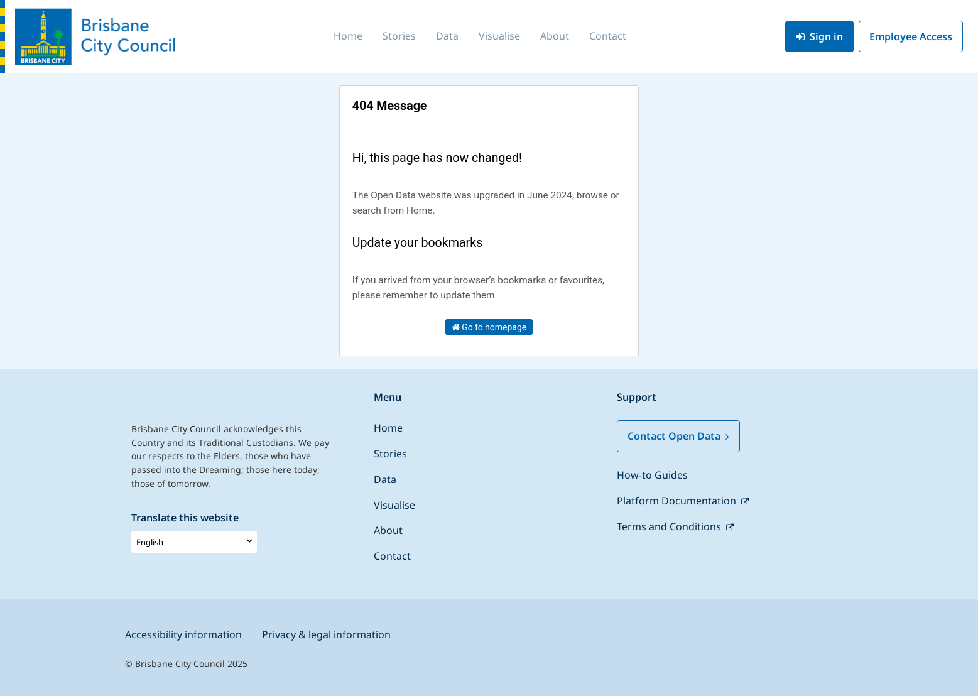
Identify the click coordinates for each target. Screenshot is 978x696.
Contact (607, 36)
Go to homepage (489, 327)
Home (348, 36)
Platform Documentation (678, 501)
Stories (399, 36)
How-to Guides (652, 475)
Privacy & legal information (326, 634)
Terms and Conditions (670, 526)
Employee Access (910, 36)
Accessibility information (183, 634)
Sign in (819, 36)
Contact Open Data (678, 436)
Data (447, 36)
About (554, 36)
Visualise (499, 36)
